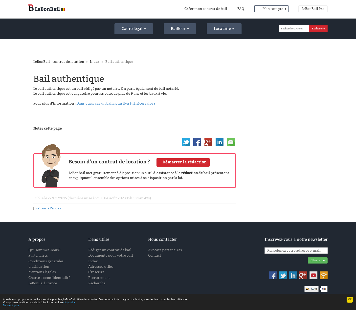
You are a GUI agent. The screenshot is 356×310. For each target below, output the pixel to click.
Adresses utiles (100, 267)
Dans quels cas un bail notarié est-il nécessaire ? (116, 103)
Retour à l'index (48, 208)
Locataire (224, 28)
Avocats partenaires (165, 250)
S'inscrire (96, 272)
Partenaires (38, 255)
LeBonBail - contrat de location (58, 62)
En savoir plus (11, 305)
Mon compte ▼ (275, 9)
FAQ (240, 9)
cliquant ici (69, 302)
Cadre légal (134, 28)
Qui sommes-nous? (44, 250)
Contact (154, 255)
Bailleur (180, 28)
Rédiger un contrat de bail (109, 250)
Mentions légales (42, 272)
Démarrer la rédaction (184, 162)
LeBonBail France (42, 283)
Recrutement (99, 278)
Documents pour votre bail (110, 255)
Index (94, 62)
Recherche (96, 283)
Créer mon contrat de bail (205, 9)
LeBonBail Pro (313, 9)
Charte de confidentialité (49, 278)
